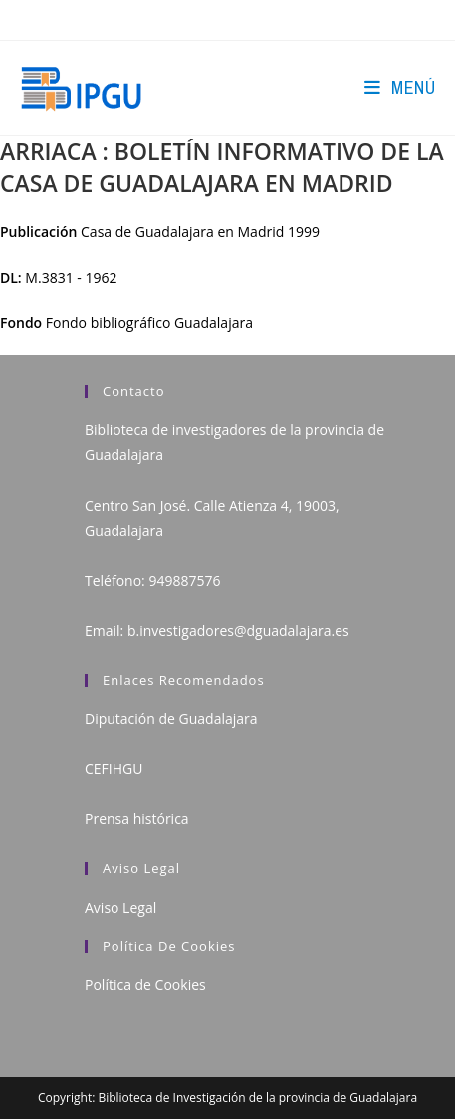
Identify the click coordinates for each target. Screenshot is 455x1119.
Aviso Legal (120, 907)
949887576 (184, 580)
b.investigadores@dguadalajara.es (238, 630)
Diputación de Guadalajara (171, 718)
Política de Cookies (145, 985)
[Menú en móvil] (399, 87)
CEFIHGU (113, 768)
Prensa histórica (137, 818)
